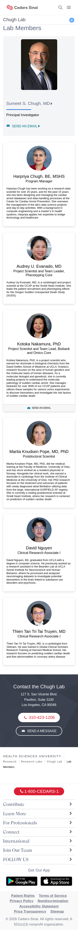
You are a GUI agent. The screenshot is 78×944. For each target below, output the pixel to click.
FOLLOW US (38, 859)
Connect (38, 832)
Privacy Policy (21, 901)
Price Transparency (30, 911)
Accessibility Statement (39, 906)
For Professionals (38, 822)
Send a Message (41, 731)
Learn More (38, 813)
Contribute (38, 804)
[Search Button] (60, 7)
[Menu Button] (68, 7)
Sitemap (57, 911)
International (38, 841)
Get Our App (39, 870)
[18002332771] (39, 791)
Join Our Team (38, 850)
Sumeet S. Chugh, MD (28, 103)
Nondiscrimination (53, 901)
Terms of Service (53, 895)
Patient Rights (23, 895)
